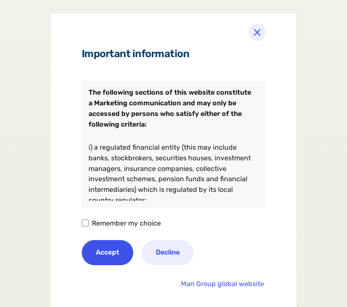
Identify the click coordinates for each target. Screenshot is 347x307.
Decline (168, 252)
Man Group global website (222, 284)
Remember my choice (126, 223)
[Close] (257, 32)
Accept (107, 252)
